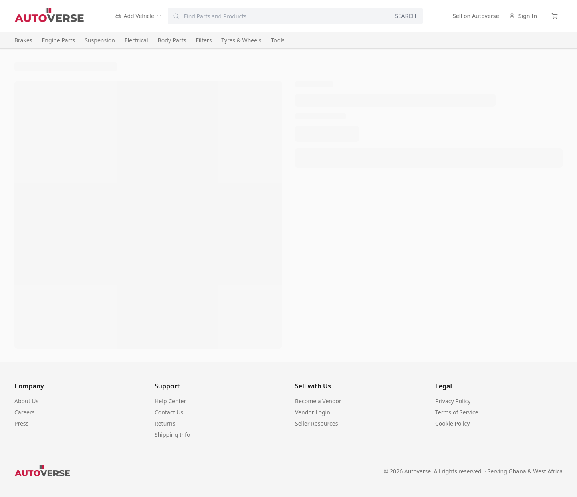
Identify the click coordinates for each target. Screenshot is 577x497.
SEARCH (405, 16)
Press (21, 423)
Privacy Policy (452, 401)
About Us (26, 401)
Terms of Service (456, 412)
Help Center (170, 401)
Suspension (100, 40)
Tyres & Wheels (241, 40)
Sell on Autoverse (476, 16)
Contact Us (169, 412)
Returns (165, 423)
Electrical (136, 40)
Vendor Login (312, 412)
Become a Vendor (318, 401)
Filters (204, 40)
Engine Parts (58, 40)
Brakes (23, 40)
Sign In (523, 16)
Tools (277, 40)
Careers (24, 412)
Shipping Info (172, 434)
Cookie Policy (452, 423)
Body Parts (172, 40)
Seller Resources (316, 423)
